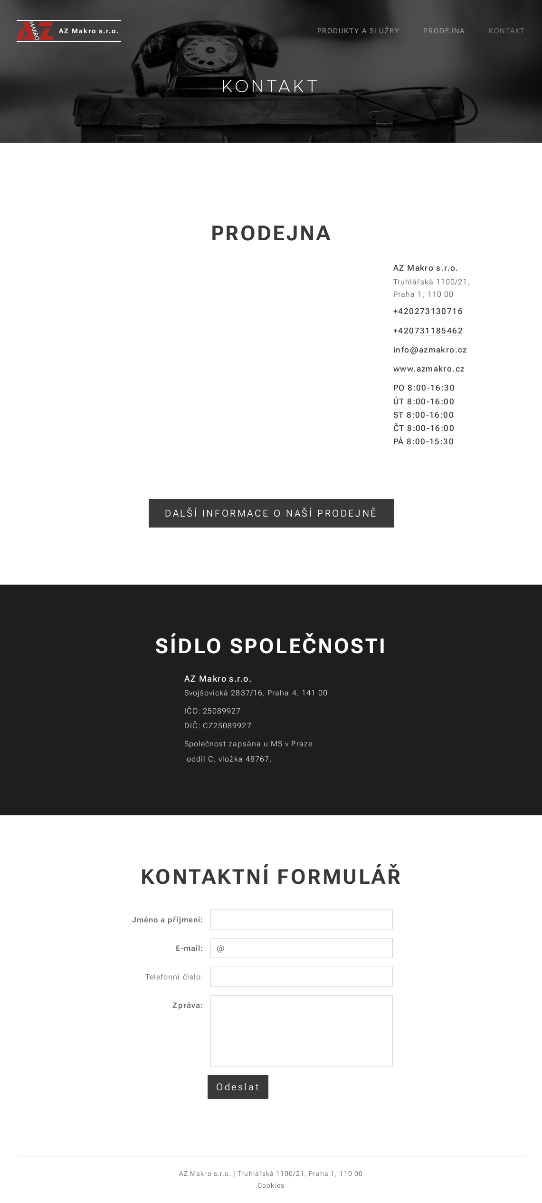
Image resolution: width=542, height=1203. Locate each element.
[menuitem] (360, 31)
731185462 (438, 330)
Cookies (271, 1185)
